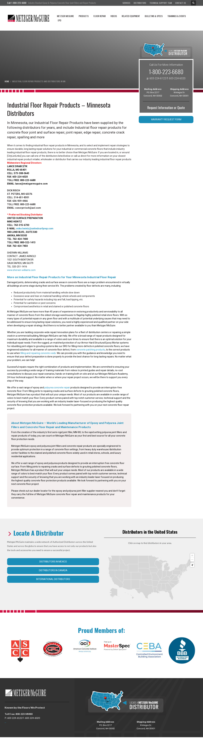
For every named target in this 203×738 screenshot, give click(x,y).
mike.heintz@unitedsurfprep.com (34, 228)
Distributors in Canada (53, 570)
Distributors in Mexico (53, 561)
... (5, 721)
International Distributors (53, 579)
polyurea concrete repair (57, 387)
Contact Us (180, 2)
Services (126, 2)
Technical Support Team (161, 2)
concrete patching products (90, 349)
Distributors (140, 2)
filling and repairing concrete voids (38, 353)
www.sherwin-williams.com (21, 270)
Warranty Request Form (166, 119)
